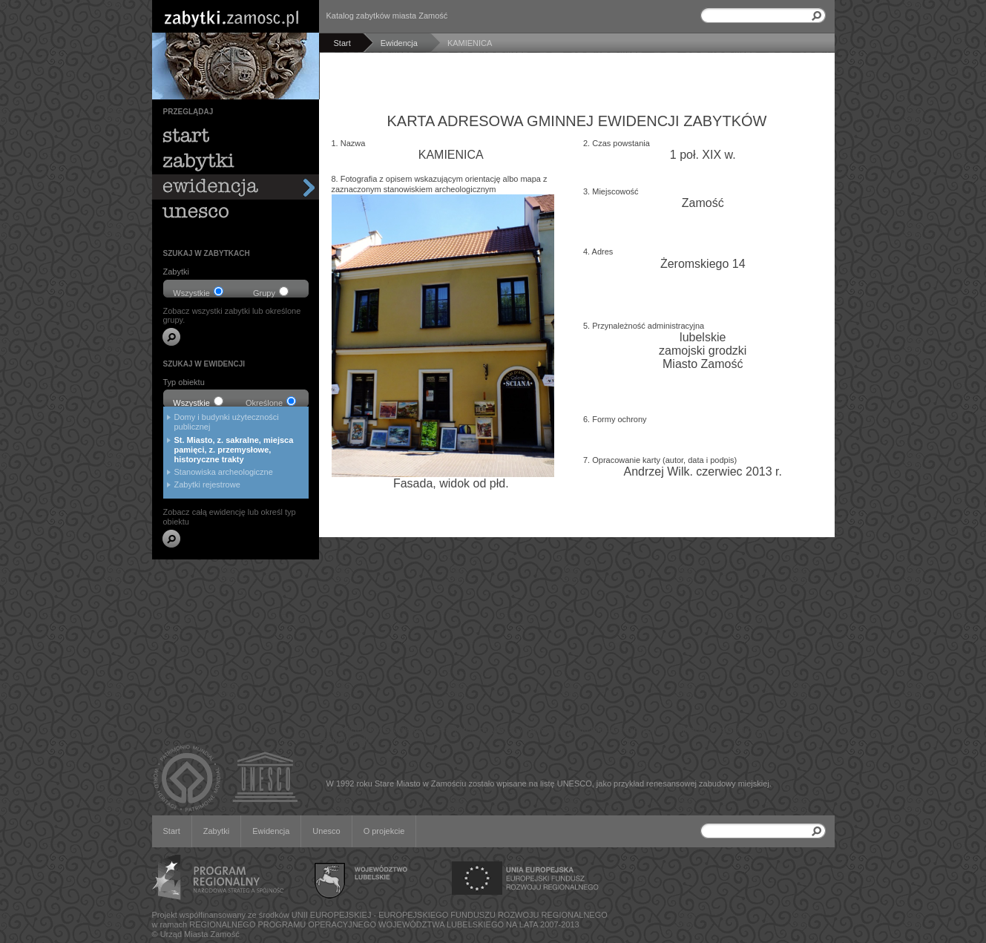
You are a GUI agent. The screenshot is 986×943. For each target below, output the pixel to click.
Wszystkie (198, 292)
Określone (271, 401)
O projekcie (384, 831)
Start (171, 831)
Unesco (326, 831)
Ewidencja (270, 831)
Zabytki (216, 831)
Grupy (271, 292)
